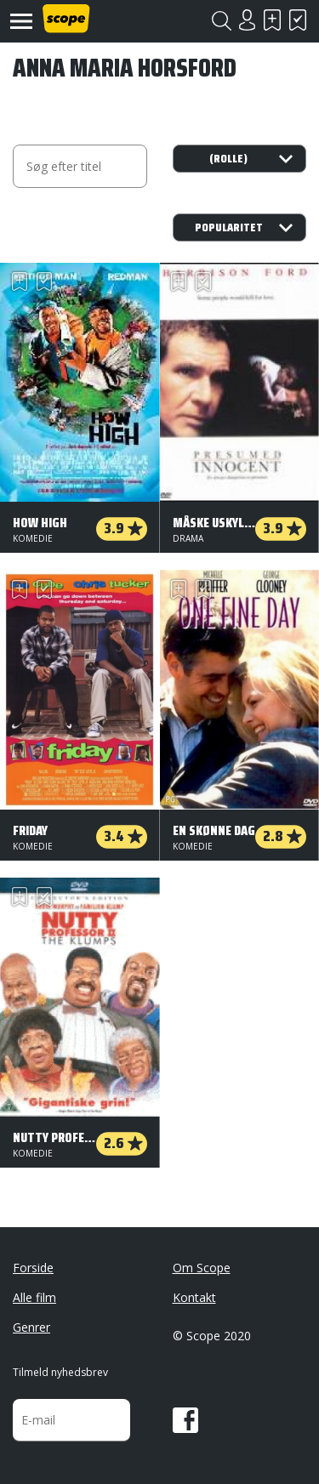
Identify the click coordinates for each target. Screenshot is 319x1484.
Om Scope (202, 1267)
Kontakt (194, 1297)
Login (246, 20)
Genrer (31, 1327)
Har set (297, 20)
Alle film (34, 1297)
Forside (33, 1267)
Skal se (272, 20)
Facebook (185, 1420)
